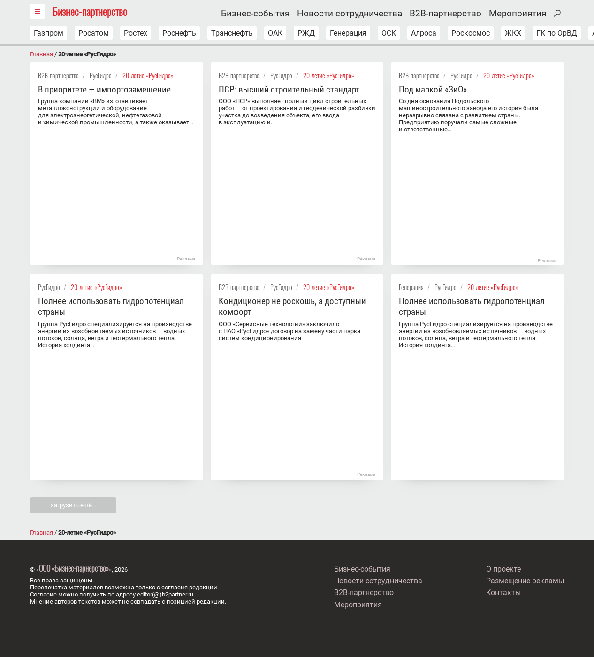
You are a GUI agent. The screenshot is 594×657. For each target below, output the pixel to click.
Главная (41, 54)
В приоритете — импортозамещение (104, 89)
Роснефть (179, 33)
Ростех (135, 33)
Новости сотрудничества (349, 13)
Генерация (348, 33)
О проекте (503, 569)
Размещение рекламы (525, 580)
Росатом (93, 33)
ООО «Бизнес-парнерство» (74, 568)
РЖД (306, 33)
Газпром (48, 33)
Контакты (503, 592)
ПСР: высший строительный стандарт (289, 89)
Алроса (423, 33)
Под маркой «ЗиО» (433, 89)
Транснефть (232, 33)
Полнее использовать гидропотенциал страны (111, 306)
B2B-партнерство (445, 13)
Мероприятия (517, 13)
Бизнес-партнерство (90, 11)
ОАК (275, 33)
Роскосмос (470, 33)
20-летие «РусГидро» (148, 75)
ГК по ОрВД (556, 33)
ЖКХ (513, 33)
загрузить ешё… (73, 505)
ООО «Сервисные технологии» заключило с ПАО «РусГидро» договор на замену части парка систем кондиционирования (289, 331)
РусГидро (101, 75)
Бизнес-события (255, 13)
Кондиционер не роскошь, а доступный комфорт (292, 306)
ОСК (388, 33)
